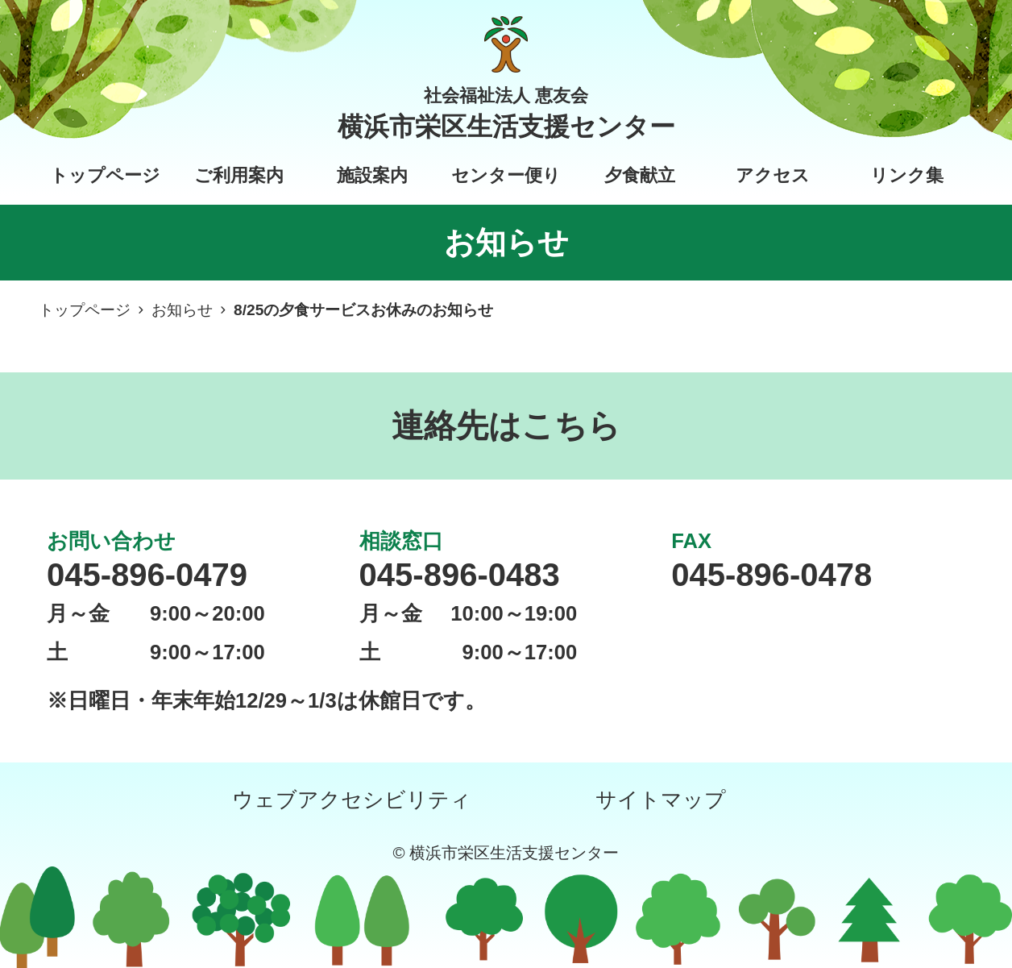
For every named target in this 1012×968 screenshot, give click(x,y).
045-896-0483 (459, 574)
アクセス (773, 175)
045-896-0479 (147, 574)
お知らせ (182, 309)
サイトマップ (660, 799)
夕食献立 (639, 175)
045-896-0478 (771, 574)
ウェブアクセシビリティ (351, 799)
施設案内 (372, 175)
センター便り (506, 175)
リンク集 (907, 175)
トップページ (105, 175)
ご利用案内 (239, 175)
